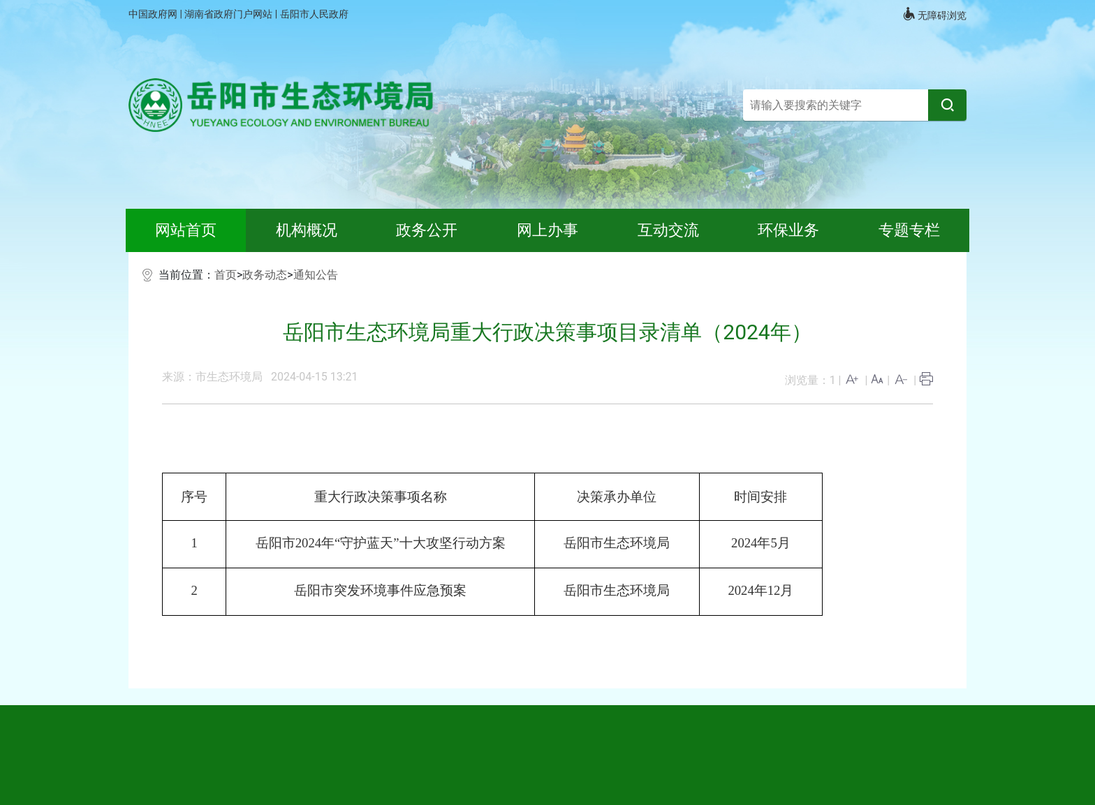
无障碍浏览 (934, 14)
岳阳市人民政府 (314, 14)
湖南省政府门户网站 (229, 14)
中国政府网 (153, 14)
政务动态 (264, 274)
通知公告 (315, 274)
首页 (225, 274)
